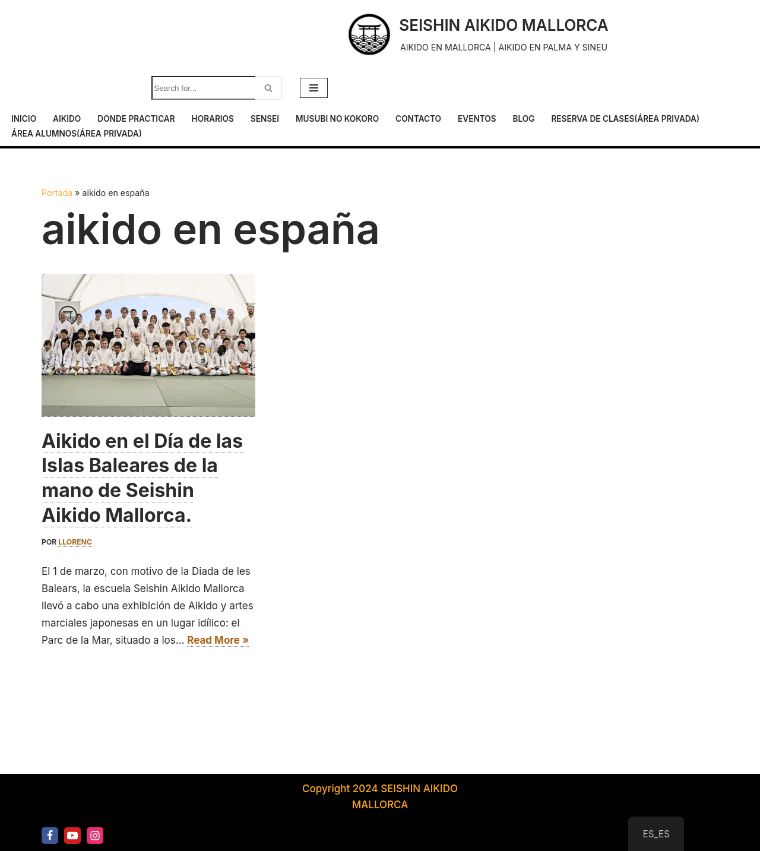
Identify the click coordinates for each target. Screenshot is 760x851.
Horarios (213, 119)
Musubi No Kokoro (337, 119)
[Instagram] (95, 835)
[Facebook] (50, 835)
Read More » (218, 640)
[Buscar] (203, 88)
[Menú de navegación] (314, 88)
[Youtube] (72, 835)
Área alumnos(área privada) (76, 133)
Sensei (265, 119)
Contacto (418, 119)
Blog (524, 119)
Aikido (67, 119)
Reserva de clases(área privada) (625, 119)
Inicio (23, 119)
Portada (57, 193)
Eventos (477, 119)
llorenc (75, 541)
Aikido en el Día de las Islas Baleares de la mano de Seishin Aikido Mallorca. (142, 478)
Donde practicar (136, 119)
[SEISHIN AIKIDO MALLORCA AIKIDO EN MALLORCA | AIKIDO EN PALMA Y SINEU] (477, 34)
